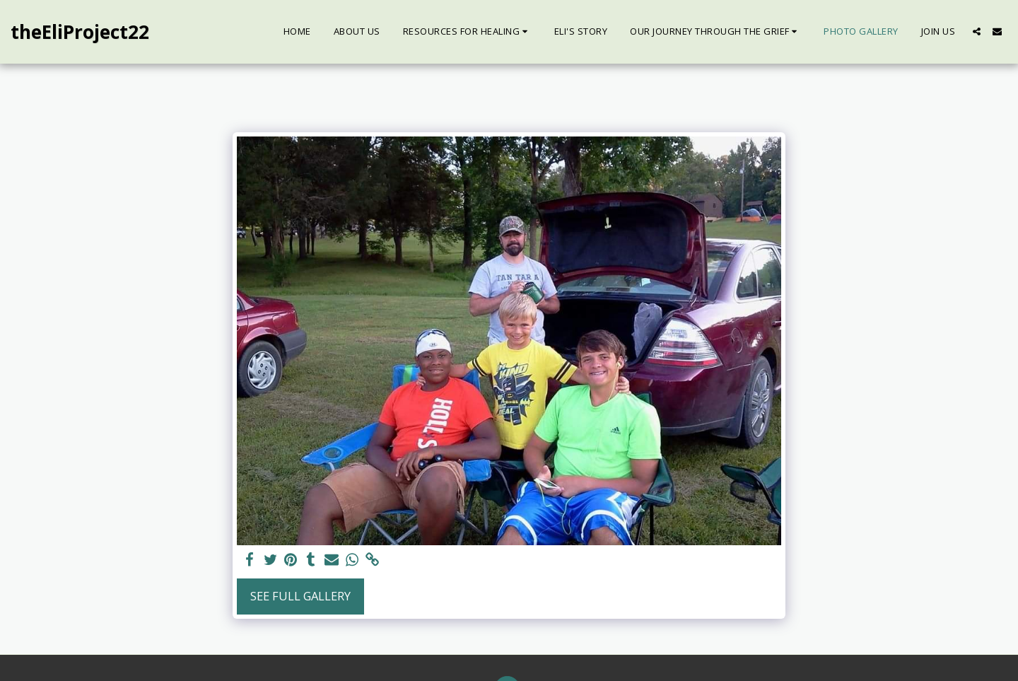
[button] (467, 32)
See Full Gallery (300, 596)
